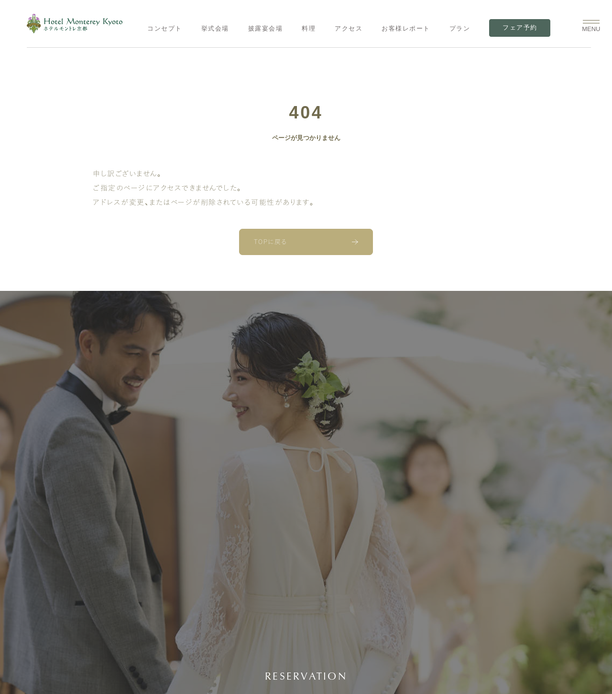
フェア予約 (520, 27)
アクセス (348, 28)
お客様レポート (406, 28)
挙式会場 (215, 28)
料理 (309, 28)
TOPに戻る (270, 241)
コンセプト (164, 28)
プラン (459, 28)
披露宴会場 (265, 28)
